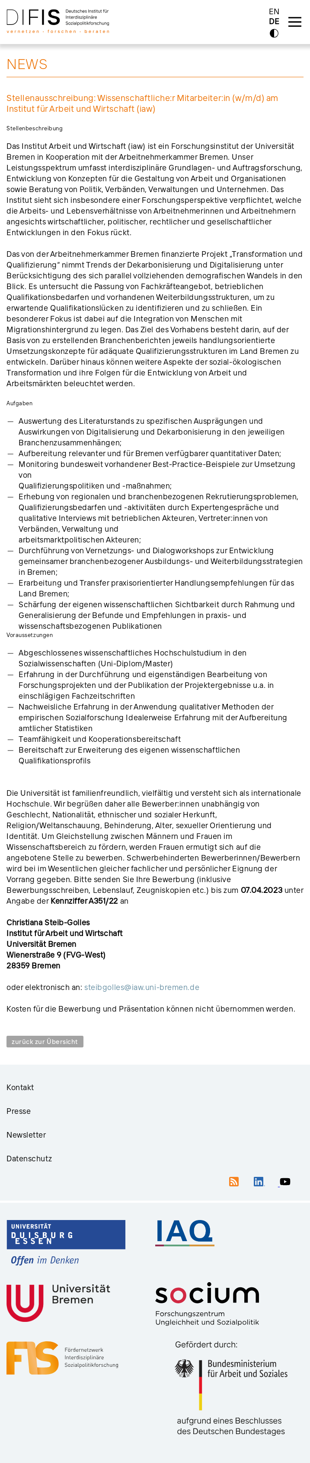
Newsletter (26, 1135)
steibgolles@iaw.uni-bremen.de (141, 987)
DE (274, 22)
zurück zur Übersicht (45, 1041)
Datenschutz (29, 1158)
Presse (18, 1111)
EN (274, 11)
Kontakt (20, 1087)
